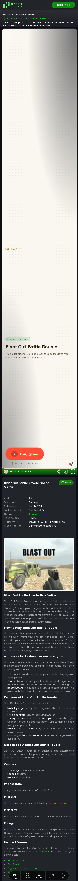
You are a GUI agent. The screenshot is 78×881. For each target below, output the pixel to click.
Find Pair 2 (13, 847)
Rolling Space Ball (17, 854)
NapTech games (57, 786)
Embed (66, 465)
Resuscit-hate (16, 843)
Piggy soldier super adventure (24, 851)
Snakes (12, 858)
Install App (63, 5)
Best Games (40, 870)
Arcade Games (40, 834)
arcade (33, 496)
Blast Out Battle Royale (18, 454)
